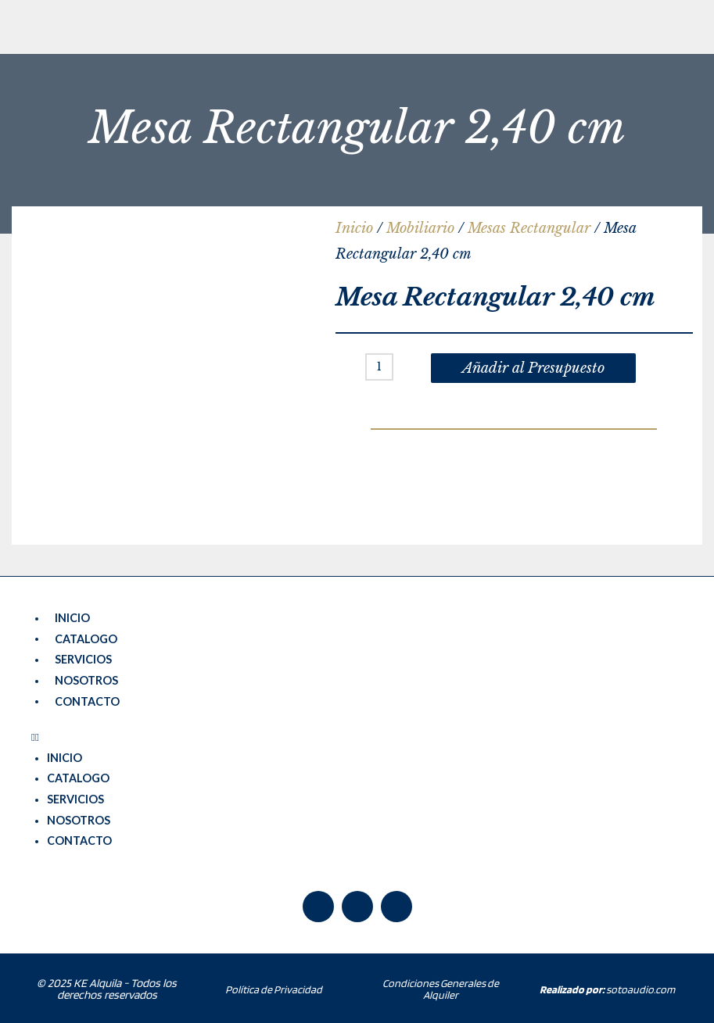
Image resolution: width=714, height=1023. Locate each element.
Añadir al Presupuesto (533, 368)
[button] (357, 736)
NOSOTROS (86, 679)
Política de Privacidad (273, 988)
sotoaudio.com (607, 988)
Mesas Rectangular (529, 228)
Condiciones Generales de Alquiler (440, 987)
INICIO (72, 617)
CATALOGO (86, 638)
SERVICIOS (83, 659)
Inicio (354, 228)
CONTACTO (87, 699)
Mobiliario (420, 228)
